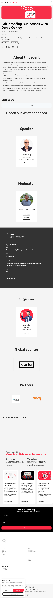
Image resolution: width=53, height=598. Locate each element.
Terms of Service (25, 589)
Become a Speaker (31, 551)
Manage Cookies (13, 594)
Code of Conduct (34, 589)
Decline (7, 590)
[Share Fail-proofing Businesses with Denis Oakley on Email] (13, 47)
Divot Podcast (30, 562)
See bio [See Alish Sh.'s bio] (26, 333)
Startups (4, 551)
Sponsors (4, 552)
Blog (29, 559)
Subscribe (26, 528)
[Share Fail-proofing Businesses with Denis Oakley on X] (6, 47)
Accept (18, 590)
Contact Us (4, 569)
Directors (4, 554)
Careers (4, 568)
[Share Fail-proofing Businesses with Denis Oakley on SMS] (16, 47)
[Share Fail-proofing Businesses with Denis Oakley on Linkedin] (9, 47)
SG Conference (31, 548)
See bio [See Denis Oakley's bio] (26, 162)
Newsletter (30, 557)
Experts (3, 550)
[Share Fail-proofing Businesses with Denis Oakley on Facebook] (3, 47)
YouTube (29, 560)
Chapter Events (31, 550)
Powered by (26, 595)
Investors (4, 548)
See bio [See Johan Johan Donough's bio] (26, 217)
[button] (51, 2)
